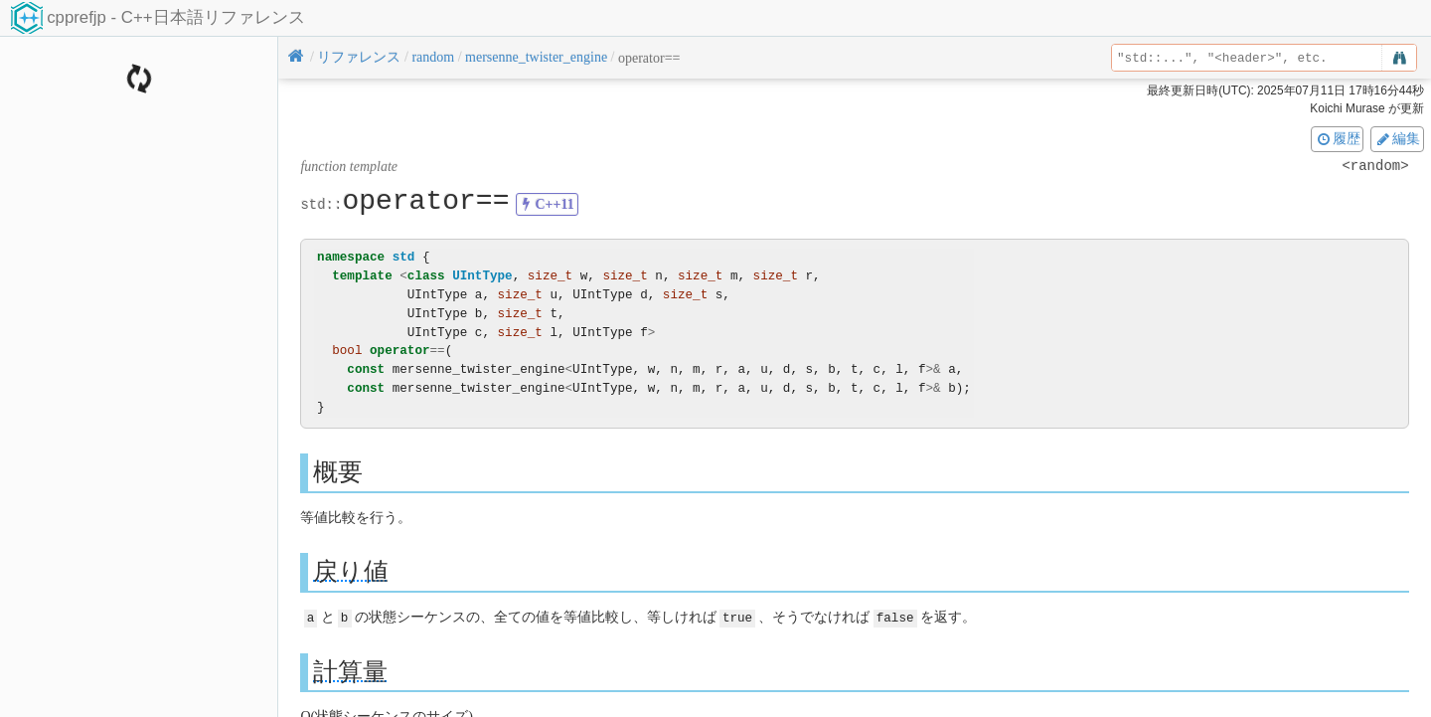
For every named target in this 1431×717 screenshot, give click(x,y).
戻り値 (351, 571)
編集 (1397, 138)
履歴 (1337, 138)
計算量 (350, 670)
